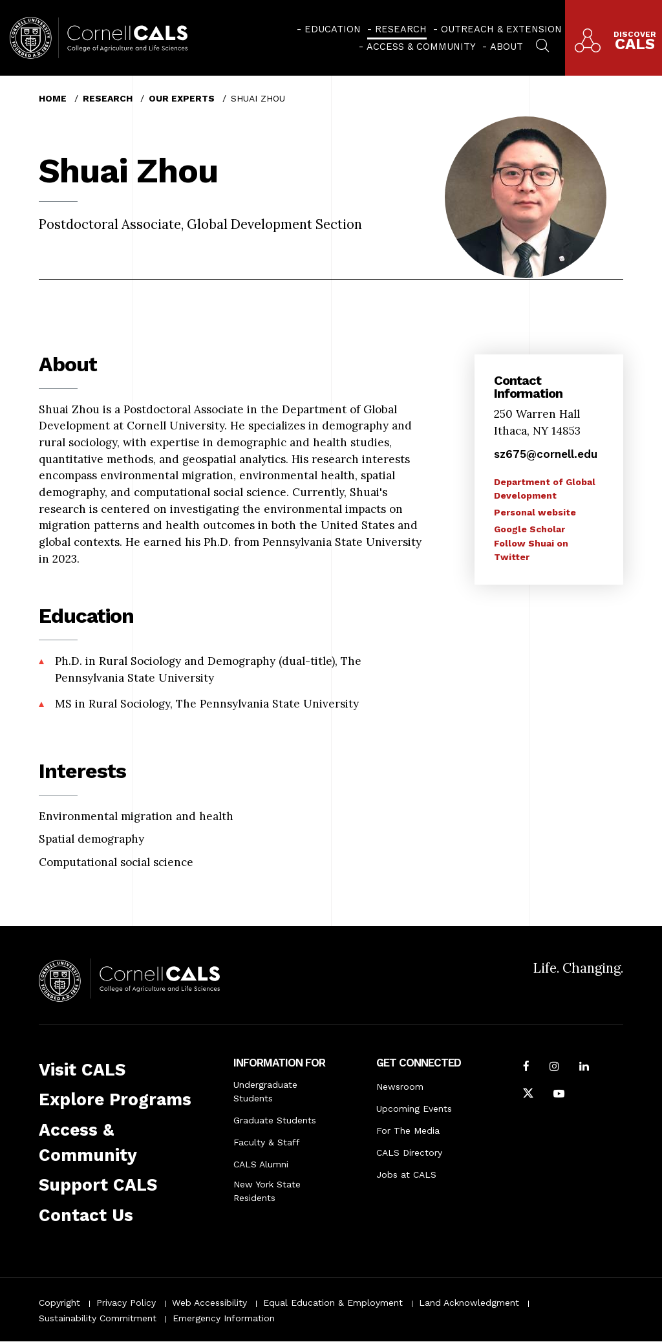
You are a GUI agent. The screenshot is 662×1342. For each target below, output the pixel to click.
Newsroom (399, 1086)
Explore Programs (115, 1099)
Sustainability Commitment (97, 1318)
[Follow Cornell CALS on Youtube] (558, 1095)
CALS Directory (409, 1152)
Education (332, 29)
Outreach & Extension (501, 29)
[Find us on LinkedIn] (584, 1067)
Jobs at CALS (406, 1174)
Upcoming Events (414, 1108)
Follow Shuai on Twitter (531, 550)
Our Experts (182, 98)
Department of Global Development (544, 489)
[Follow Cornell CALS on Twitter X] (528, 1095)
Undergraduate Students (265, 1091)
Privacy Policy (126, 1302)
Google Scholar (529, 529)
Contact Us (86, 1215)
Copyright (59, 1302)
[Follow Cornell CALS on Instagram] (554, 1067)
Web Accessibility (209, 1302)
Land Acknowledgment (469, 1302)
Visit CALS (82, 1069)
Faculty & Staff (266, 1142)
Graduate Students (274, 1120)
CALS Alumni (260, 1164)
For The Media (408, 1130)
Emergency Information (224, 1318)
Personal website (535, 512)
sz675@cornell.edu (545, 454)
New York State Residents (267, 1191)
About (506, 46)
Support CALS (98, 1185)
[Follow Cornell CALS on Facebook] (526, 1067)
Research (401, 29)
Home (53, 98)
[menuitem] (329, 29)
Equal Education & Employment (333, 1302)
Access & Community (421, 46)
